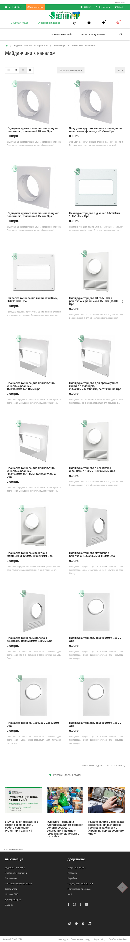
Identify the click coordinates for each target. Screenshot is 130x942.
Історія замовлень (77, 867)
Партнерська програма (79, 889)
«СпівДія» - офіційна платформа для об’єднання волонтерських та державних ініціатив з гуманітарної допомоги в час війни (65, 829)
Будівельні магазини (15, 867)
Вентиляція (59, 45)
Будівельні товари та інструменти (31, 45)
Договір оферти (13, 899)
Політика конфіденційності (18, 883)
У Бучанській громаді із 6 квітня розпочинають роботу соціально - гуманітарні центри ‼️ (21, 826)
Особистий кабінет (118, 939)
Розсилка (72, 873)
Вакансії (9, 905)
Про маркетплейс (61, 34)
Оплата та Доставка (93, 34)
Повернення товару (80, 939)
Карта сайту (100, 939)
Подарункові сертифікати (80, 883)
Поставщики (11, 878)
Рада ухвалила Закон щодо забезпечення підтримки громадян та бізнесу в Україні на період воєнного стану (106, 827)
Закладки (63, 939)
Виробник (72, 878)
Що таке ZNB (11, 894)
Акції (70, 894)
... (113, 34)
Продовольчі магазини (16, 873)
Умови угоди (11, 889)
